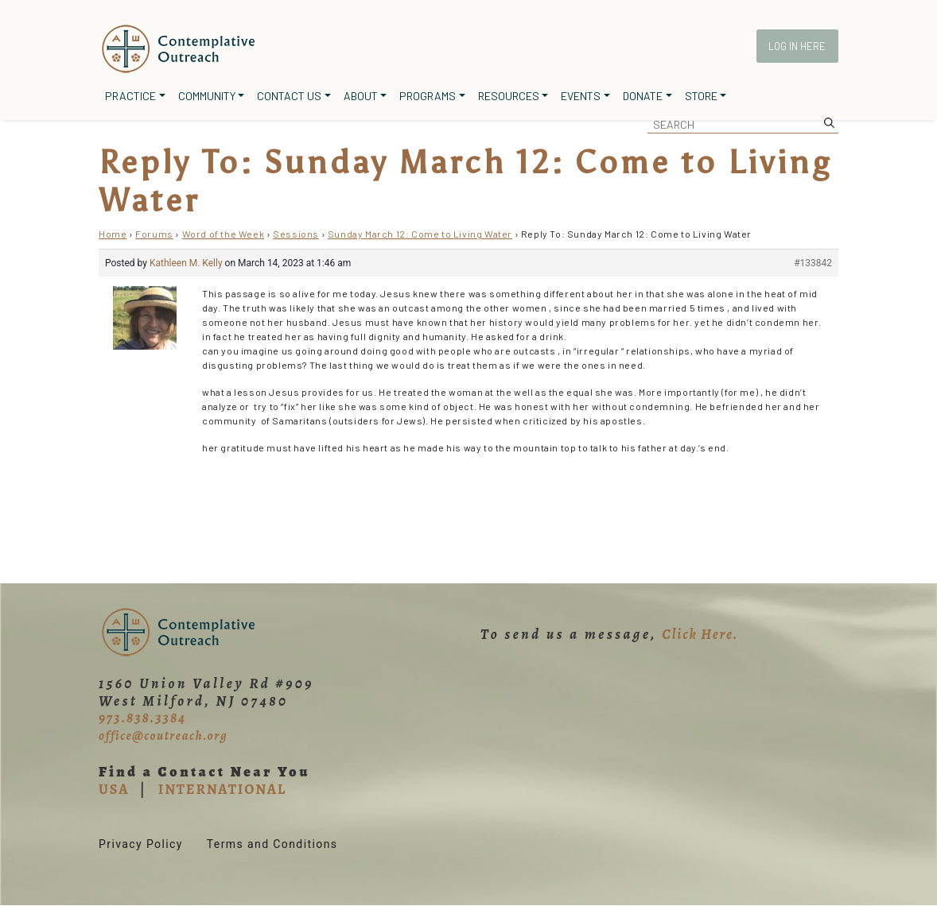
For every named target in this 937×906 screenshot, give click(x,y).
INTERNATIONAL (222, 789)
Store (701, 96)
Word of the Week (223, 233)
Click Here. (700, 634)
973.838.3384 (142, 717)
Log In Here (797, 46)
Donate (643, 96)
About (361, 96)
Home (112, 233)
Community (206, 96)
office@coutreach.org (163, 736)
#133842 (813, 263)
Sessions (296, 233)
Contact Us (289, 96)
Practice (130, 96)
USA (114, 789)
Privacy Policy (141, 844)
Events (581, 96)
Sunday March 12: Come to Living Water (420, 233)
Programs (427, 96)
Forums (154, 233)
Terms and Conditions (272, 844)
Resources (508, 96)
